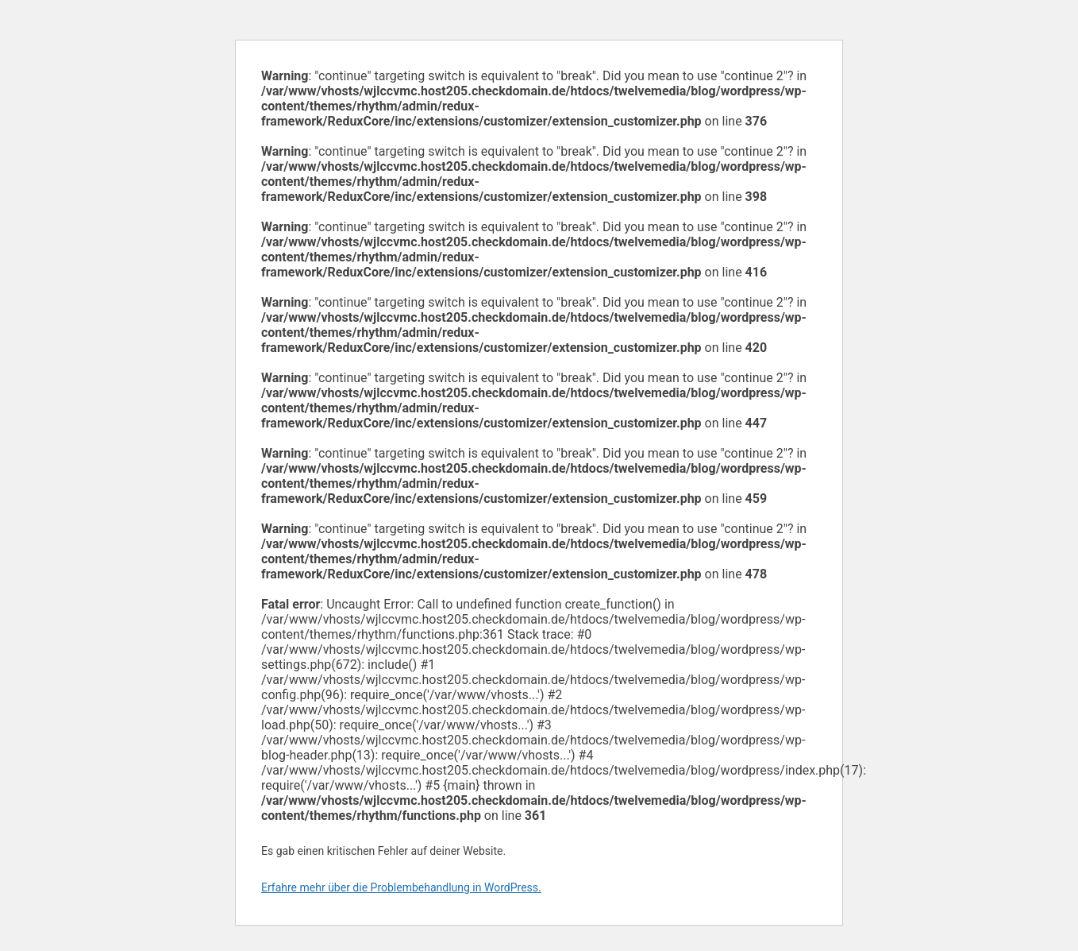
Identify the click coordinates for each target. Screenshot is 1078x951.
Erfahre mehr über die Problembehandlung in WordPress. (401, 887)
